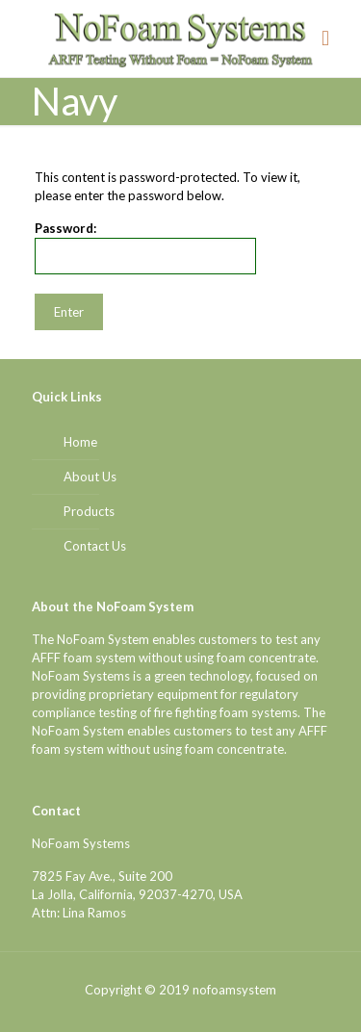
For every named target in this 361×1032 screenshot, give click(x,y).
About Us (90, 476)
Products (89, 511)
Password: (145, 247)
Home (80, 442)
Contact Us (95, 546)
